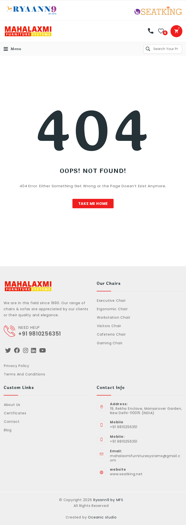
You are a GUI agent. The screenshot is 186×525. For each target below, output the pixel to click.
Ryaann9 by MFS (108, 499)
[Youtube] (42, 350)
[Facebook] (17, 350)
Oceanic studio (102, 517)
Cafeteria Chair (111, 334)
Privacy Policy (16, 365)
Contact (12, 421)
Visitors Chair (109, 326)
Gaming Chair (110, 343)
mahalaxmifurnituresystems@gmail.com (145, 458)
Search (148, 49)
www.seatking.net (126, 474)
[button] (93, 203)
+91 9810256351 (39, 334)
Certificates (15, 413)
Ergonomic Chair (112, 309)
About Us (12, 404)
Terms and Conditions (24, 374)
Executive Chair (111, 300)
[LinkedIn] (33, 350)
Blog (8, 430)
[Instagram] (25, 350)
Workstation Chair (114, 317)
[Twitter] (8, 350)
